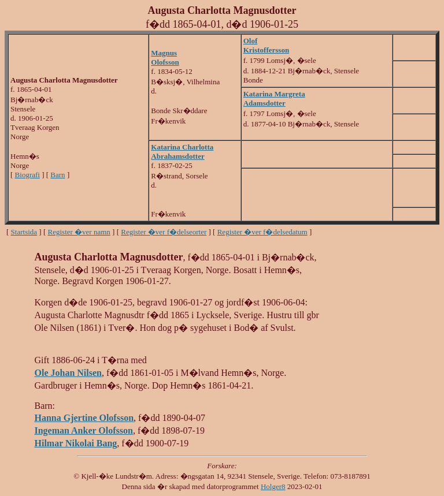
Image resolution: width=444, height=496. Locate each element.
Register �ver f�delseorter (163, 232)
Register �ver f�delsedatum (262, 232)
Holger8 (273, 486)
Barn (57, 174)
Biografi (27, 174)
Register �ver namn (79, 232)
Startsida (24, 232)
